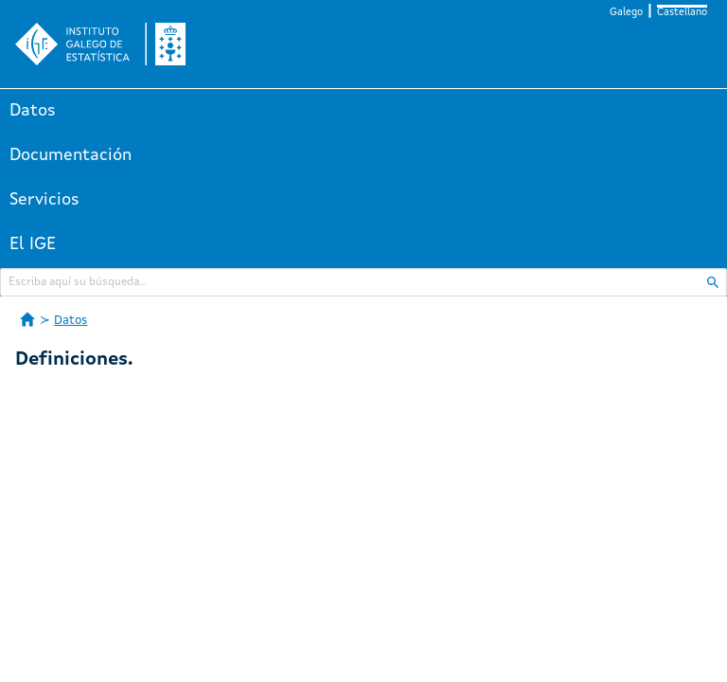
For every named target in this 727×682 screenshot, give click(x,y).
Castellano (682, 13)
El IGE (32, 244)
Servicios (44, 199)
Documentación (70, 155)
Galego (626, 13)
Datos (32, 110)
